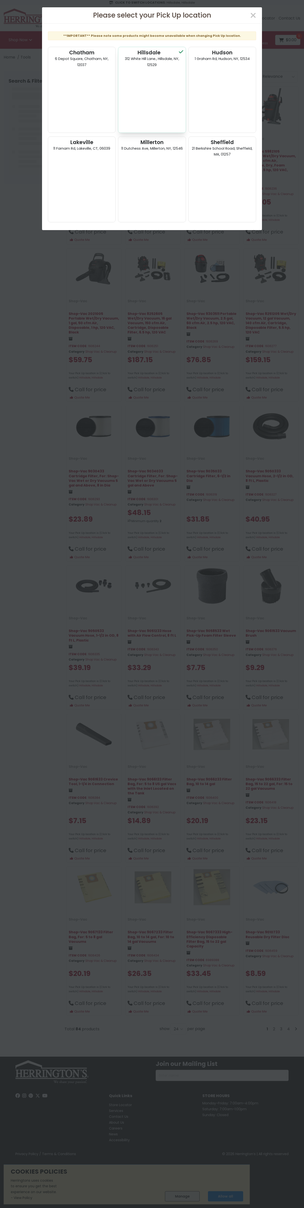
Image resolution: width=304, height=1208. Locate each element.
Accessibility (119, 1140)
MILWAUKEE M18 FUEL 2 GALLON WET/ (89, 153)
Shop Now (18, 40)
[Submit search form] (226, 40)
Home (9, 57)
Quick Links (120, 1096)
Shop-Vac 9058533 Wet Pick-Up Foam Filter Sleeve (211, 633)
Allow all (225, 1196)
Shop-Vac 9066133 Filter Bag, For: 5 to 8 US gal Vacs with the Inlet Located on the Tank (152, 786)
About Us (116, 1122)
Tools (26, 57)
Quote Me (80, 240)
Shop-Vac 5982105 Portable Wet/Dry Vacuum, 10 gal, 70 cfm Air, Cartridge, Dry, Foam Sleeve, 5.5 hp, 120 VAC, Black (271, 163)
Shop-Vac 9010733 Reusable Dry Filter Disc (267, 934)
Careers (115, 1128)
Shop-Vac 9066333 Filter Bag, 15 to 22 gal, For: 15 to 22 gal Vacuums (269, 784)
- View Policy (21, 1197)
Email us (181, 18)
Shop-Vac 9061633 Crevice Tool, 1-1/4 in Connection (93, 781)
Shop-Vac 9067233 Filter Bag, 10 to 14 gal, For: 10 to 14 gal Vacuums (151, 937)
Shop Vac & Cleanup (101, 168)
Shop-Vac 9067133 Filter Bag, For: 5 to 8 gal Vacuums (91, 937)
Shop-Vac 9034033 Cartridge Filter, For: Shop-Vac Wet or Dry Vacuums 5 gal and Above (153, 478)
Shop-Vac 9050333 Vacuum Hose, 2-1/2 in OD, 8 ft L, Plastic (269, 476)
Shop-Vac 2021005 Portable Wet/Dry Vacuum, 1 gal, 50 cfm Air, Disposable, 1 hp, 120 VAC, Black (94, 323)
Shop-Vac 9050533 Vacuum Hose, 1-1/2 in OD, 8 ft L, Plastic (94, 635)
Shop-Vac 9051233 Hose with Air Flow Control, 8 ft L (152, 633)
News (113, 1134)
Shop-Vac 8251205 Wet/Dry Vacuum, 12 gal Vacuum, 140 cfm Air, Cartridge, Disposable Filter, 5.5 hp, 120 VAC (271, 323)
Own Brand (79, 138)
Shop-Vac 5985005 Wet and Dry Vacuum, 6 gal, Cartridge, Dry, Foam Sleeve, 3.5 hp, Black (208, 158)
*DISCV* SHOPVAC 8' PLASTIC (146, 153)
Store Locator (262, 18)
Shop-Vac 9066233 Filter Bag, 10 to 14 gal (209, 781)
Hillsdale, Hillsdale (91, 220)
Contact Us (289, 18)
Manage (182, 1196)
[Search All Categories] (142, 40)
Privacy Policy (26, 1153)
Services (116, 1110)
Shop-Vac (195, 138)
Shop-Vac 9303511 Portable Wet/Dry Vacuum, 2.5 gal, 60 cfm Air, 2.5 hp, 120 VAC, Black (211, 320)
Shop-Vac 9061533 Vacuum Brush (271, 633)
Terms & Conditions (59, 1153)
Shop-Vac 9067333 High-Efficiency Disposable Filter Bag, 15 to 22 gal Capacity (209, 939)
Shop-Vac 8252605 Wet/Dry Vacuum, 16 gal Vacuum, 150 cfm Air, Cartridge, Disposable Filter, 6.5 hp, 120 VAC (150, 323)
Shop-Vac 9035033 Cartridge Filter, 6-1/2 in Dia (208, 476)
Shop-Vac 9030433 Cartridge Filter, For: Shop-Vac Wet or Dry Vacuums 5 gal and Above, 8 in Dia (94, 478)
